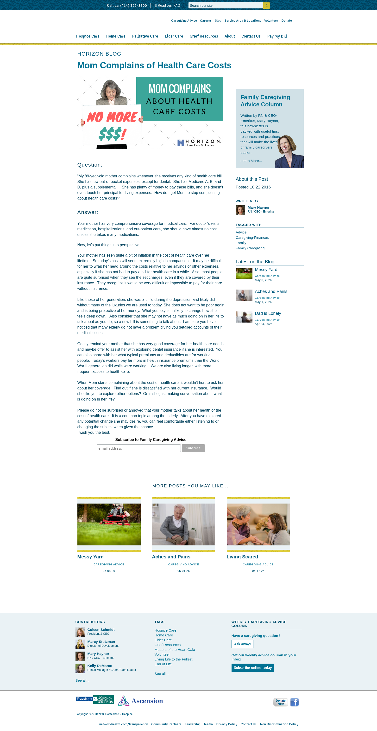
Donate (286, 21)
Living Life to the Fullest (174, 659)
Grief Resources (204, 36)
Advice (241, 232)
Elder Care (174, 36)
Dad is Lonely (268, 313)
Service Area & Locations (243, 21)
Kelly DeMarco (100, 666)
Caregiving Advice (184, 21)
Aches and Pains (271, 291)
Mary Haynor (259, 207)
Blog (218, 21)
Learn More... (251, 161)
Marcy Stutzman (101, 642)
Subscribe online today (253, 667)
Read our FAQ (167, 5)
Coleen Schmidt (101, 629)
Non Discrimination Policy (279, 724)
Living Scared (242, 556)
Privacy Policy (226, 724)
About (230, 36)
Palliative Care (145, 36)
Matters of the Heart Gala (175, 649)
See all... (82, 680)
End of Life (163, 664)
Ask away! (242, 644)
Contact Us (251, 36)
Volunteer (271, 21)
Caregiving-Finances (252, 237)
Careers (206, 21)
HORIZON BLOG (99, 54)
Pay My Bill (277, 36)
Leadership (193, 724)
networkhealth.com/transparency (123, 724)
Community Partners (166, 724)
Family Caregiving (250, 248)
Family (241, 243)
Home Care (116, 36)
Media (208, 724)
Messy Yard (266, 269)
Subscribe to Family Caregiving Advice (151, 440)
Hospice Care (88, 36)
